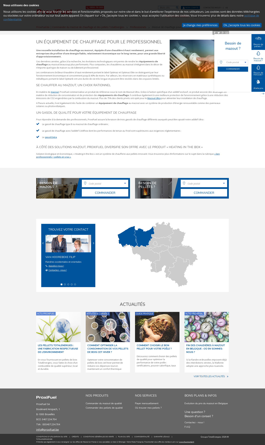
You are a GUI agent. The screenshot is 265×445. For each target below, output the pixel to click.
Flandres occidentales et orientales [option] (68, 253)
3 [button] (68, 284)
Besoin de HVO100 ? (258, 71)
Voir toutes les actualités (211, 376)
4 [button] (72, 284)
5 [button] (75, 284)
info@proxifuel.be (47, 430)
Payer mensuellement (146, 403)
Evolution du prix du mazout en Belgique (206, 403)
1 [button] (61, 284)
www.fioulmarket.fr (186, 442)
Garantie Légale (162, 437)
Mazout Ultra (154, 98)
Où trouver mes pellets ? (148, 407)
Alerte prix (258, 85)
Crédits (75, 437)
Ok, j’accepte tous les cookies (242, 25)
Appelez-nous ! (56, 265)
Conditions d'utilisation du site (51, 437)
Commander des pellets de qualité (104, 407)
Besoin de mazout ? (258, 57)
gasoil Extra (51, 137)
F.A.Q (187, 426)
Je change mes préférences (200, 25)
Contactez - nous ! (58, 270)
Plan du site (124, 437)
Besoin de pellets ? (258, 42)
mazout (55, 91)
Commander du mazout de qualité (104, 403)
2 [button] (65, 284)
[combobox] (233, 62)
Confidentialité (141, 437)
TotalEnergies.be (44, 439)
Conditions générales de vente (98, 437)
